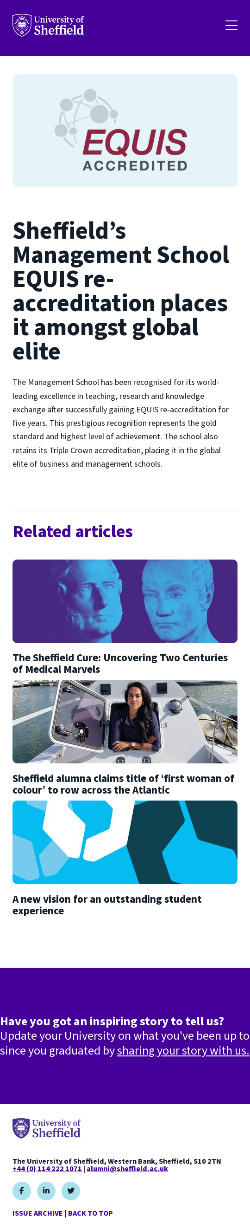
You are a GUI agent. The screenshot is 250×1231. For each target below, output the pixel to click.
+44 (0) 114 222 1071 (47, 1169)
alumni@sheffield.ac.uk (127, 1169)
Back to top (90, 1213)
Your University (48, 25)
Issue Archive (37, 1213)
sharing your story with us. (183, 1050)
